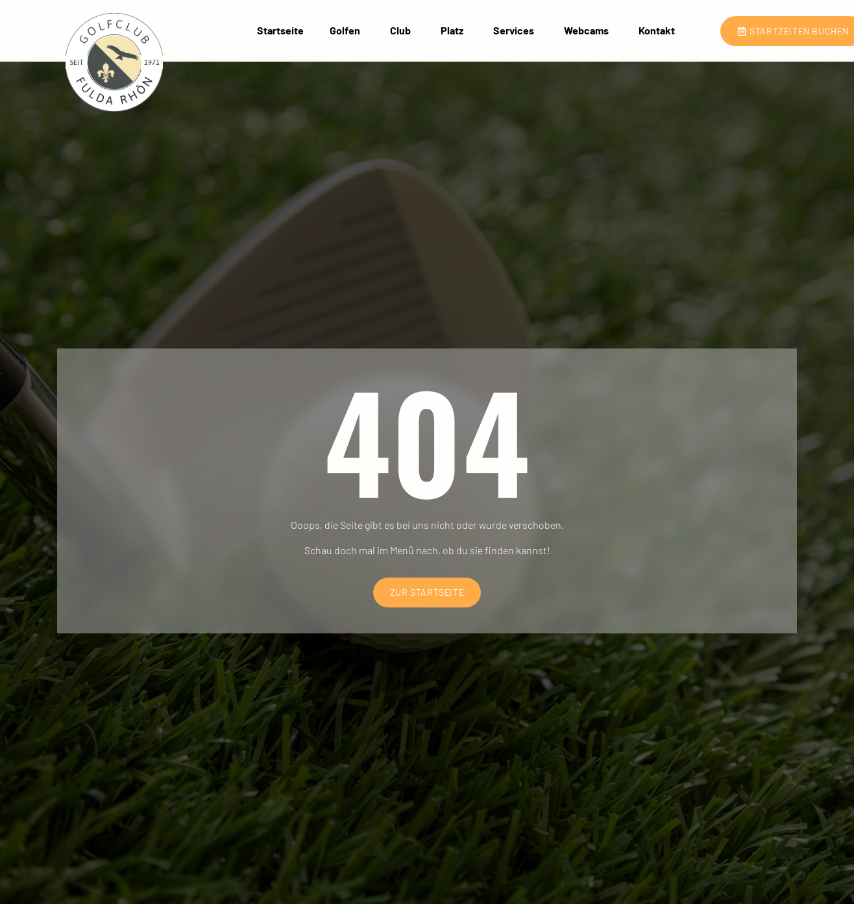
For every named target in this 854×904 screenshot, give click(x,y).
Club (402, 31)
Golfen (347, 31)
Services (515, 31)
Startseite (280, 31)
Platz (454, 31)
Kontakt (657, 31)
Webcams (588, 31)
